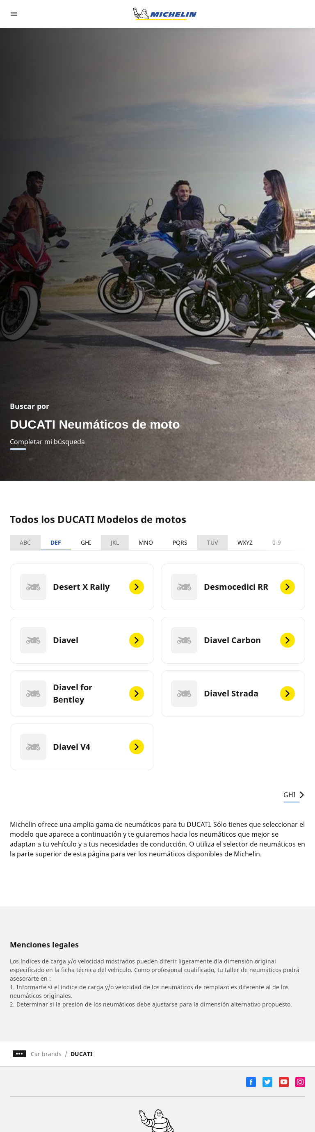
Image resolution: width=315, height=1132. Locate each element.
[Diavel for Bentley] (82, 693)
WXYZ (245, 542)
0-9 (276, 542)
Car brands (46, 1054)
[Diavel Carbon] (233, 640)
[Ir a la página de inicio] (165, 14)
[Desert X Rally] (82, 587)
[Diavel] (82, 640)
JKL (115, 542)
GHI (86, 542)
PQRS (180, 542)
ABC (25, 542)
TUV (212, 542)
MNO (146, 542)
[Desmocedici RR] (233, 587)
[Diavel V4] (82, 746)
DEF (55, 542)
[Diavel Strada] (233, 693)
